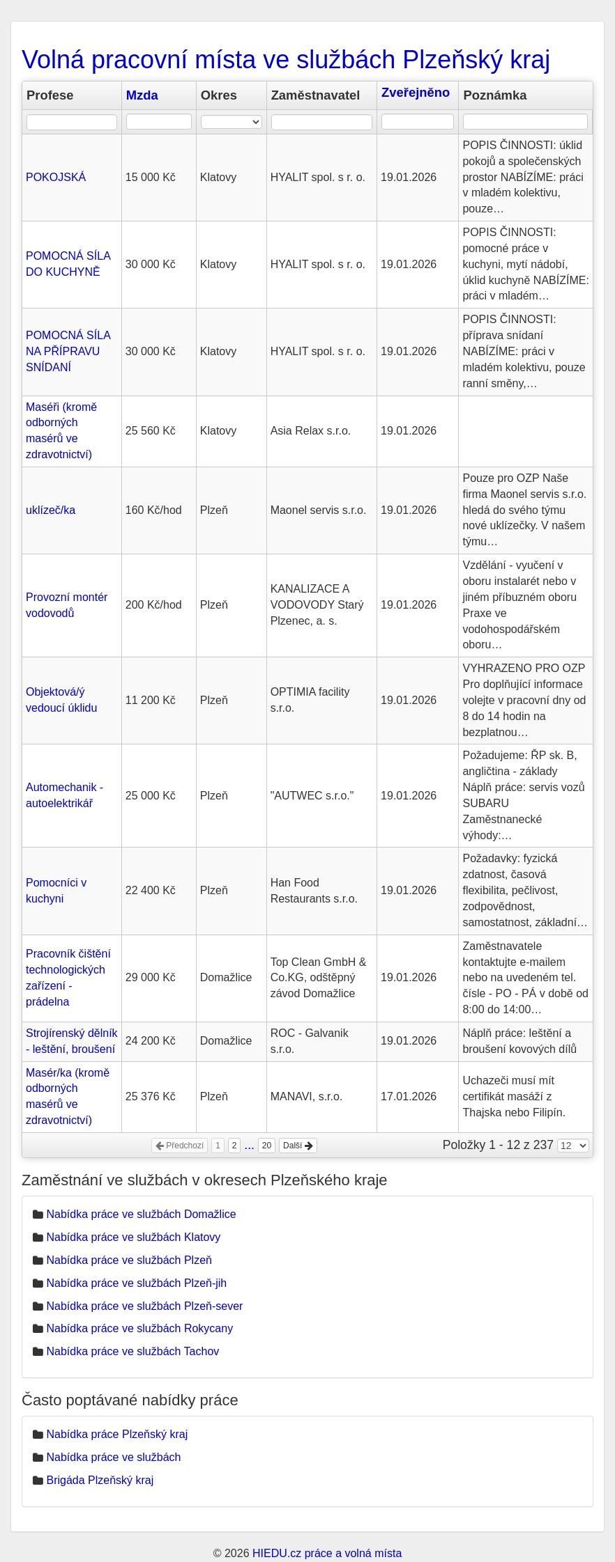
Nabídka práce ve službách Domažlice (141, 1214)
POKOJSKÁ (56, 177)
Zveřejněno (415, 92)
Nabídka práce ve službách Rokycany (139, 1328)
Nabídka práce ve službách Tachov (132, 1351)
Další (298, 1145)
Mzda (142, 95)
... (249, 1145)
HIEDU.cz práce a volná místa (327, 1553)
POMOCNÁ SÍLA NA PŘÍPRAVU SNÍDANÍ (68, 351)
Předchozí (179, 1145)
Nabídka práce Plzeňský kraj (117, 1434)
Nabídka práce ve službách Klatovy (133, 1237)
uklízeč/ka (50, 510)
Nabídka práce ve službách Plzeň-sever (144, 1306)
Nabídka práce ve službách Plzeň (128, 1260)
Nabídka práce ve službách (113, 1457)
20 (266, 1145)
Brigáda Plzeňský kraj (99, 1480)
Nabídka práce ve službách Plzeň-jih (136, 1283)
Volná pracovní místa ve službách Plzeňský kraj (286, 59)
